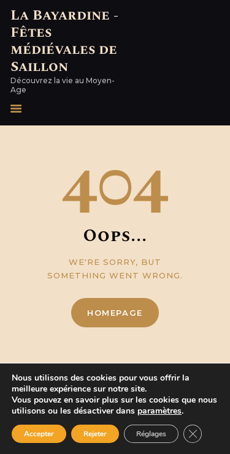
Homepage (115, 313)
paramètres (159, 411)
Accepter (39, 434)
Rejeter (95, 434)
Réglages (151, 434)
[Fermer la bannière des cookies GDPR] (192, 434)
